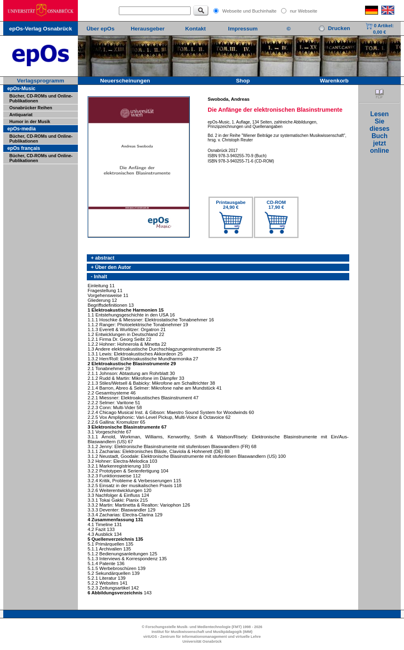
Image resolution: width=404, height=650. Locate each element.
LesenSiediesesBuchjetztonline (379, 132)
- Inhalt (99, 277)
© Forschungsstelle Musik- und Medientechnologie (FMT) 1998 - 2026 (202, 627)
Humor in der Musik (29, 121)
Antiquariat (20, 114)
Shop (243, 81)
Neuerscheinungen (125, 81)
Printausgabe (231, 205)
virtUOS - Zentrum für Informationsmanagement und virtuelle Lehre (202, 637)
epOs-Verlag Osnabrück (40, 29)
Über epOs (100, 29)
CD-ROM (276, 205)
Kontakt (195, 29)
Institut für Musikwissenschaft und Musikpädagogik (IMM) (202, 632)
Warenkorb (334, 81)
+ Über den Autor (111, 267)
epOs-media (21, 129)
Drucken (334, 28)
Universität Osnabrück (202, 641)
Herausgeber (148, 29)
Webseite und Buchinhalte (249, 11)
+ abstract (102, 258)
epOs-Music (21, 88)
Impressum (243, 29)
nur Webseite (304, 11)
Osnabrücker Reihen (30, 107)
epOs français (23, 148)
